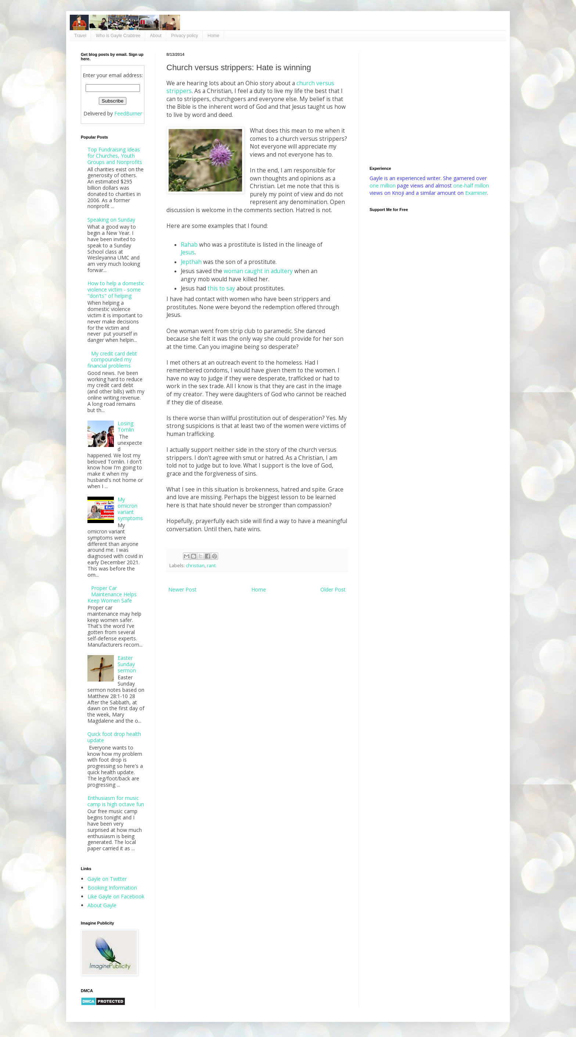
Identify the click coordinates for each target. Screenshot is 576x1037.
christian (195, 565)
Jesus (188, 252)
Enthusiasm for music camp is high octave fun (115, 801)
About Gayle (101, 905)
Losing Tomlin (126, 426)
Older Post (333, 589)
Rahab (189, 244)
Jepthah (191, 262)
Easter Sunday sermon (127, 664)
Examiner (476, 192)
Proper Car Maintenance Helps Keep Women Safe (112, 594)
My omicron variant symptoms (130, 508)
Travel (80, 35)
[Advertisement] (432, 103)
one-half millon (471, 185)
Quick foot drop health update (114, 737)
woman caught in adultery (258, 271)
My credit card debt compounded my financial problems (112, 359)
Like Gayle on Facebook (115, 896)
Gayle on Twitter (107, 878)
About (155, 35)
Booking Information (112, 887)
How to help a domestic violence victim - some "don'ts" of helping (115, 289)
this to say (221, 288)
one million (383, 185)
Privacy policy (184, 35)
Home (213, 35)
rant (211, 565)
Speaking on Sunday (111, 219)
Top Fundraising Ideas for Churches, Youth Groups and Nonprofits (114, 155)
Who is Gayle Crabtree (118, 35)
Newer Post (182, 589)
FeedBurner (128, 113)
